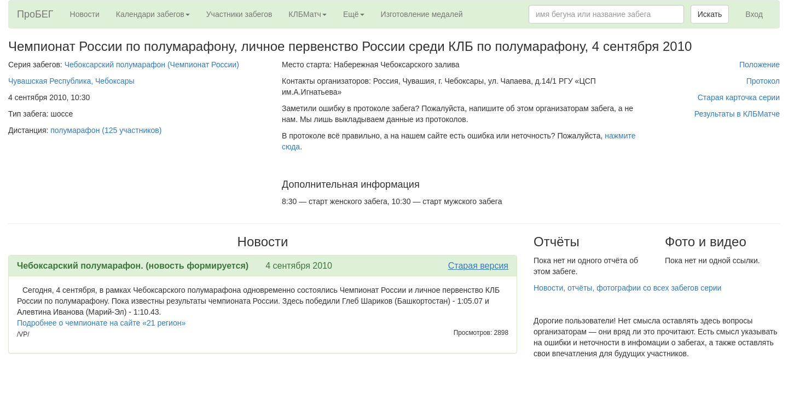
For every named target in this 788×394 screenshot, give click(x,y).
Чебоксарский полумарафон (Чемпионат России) (152, 64)
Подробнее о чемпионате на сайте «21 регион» (101, 322)
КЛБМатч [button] (307, 14)
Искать (710, 14)
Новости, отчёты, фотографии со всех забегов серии (627, 287)
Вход (754, 14)
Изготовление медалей (422, 14)
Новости (85, 14)
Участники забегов (239, 14)
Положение (759, 64)
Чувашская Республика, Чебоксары (71, 81)
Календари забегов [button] (153, 14)
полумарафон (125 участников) (105, 130)
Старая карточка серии (739, 97)
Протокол (763, 81)
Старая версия (478, 265)
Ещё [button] (353, 14)
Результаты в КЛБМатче (737, 113)
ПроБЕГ (35, 14)
